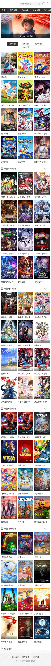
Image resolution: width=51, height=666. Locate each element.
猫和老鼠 (21, 465)
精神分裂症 (38, 585)
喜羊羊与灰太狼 (7, 105)
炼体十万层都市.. (41, 162)
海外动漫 (25, 47)
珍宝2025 (21, 557)
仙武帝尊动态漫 (40, 134)
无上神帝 (4, 134)
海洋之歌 (38, 642)
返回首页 (15, 657)
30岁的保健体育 (24, 402)
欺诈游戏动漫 (6, 317)
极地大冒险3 (23, 494)
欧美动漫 (36, 10)
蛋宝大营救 (38, 557)
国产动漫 (13, 10)
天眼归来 (4, 162)
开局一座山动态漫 (8, 197)
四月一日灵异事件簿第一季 (28, 345)
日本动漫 (25, 10)
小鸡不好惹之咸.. (24, 105)
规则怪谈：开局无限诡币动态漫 (30, 197)
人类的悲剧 (38, 614)
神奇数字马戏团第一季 (10, 494)
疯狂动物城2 (39, 494)
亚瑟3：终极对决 (8, 614)
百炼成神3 (38, 282)
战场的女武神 (6, 402)
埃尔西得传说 (6, 642)
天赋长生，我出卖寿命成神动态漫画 (15, 225)
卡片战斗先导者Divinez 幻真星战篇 (32, 374)
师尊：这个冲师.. (41, 105)
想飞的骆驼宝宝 (7, 585)
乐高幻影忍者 (39, 465)
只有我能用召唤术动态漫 (28, 225)
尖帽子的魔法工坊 (8, 345)
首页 (3, 10)
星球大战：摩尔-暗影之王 (11, 437)
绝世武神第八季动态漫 (10, 282)
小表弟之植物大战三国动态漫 (13, 254)
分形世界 (4, 374)
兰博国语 (4, 522)
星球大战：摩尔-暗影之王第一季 (31, 437)
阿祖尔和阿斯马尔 (25, 614)
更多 (47, 169)
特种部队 (21, 522)
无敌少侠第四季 (7, 465)
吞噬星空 (21, 282)
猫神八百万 (38, 345)
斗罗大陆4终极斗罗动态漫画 (29, 254)
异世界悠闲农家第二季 (27, 317)
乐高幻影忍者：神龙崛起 (11, 557)
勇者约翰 (21, 585)
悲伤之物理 (22, 642)
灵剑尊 (4, 77)
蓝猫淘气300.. (23, 77)
